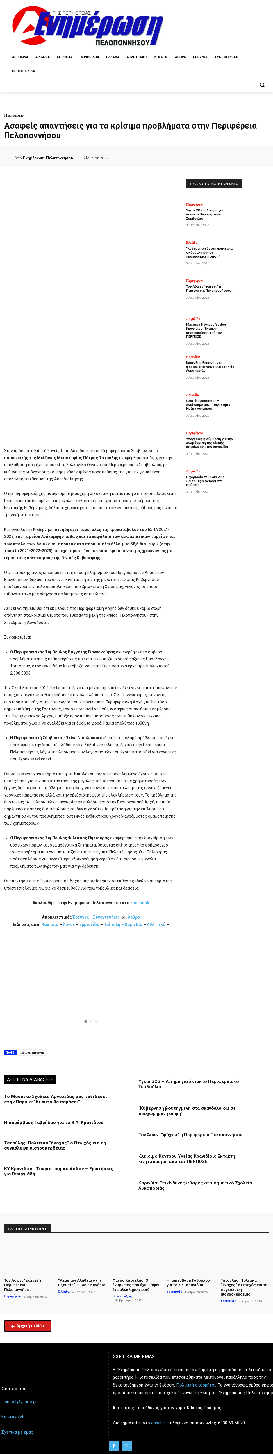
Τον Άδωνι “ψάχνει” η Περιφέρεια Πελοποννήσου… (191, 1134)
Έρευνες (81, 917)
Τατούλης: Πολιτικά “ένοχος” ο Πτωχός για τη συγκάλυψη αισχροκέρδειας (53, 1145)
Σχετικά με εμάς (17, 1430)
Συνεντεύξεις (106, 917)
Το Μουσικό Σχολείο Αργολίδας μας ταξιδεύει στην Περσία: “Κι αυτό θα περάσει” (59, 1099)
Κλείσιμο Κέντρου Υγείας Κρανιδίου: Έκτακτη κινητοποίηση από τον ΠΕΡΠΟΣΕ (185, 1158)
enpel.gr (158, 1421)
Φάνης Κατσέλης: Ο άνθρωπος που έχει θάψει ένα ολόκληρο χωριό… (135, 1283)
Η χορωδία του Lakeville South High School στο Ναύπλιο (209, 479)
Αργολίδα (193, 318)
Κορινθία (133, 924)
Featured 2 (174, 1290)
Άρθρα (134, 917)
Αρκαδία (192, 395)
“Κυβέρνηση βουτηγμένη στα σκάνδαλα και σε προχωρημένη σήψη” (208, 252)
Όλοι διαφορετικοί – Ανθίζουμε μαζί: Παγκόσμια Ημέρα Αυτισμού (207, 404)
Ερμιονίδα (89, 924)
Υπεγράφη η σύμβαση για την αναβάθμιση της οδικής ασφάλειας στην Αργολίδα (209, 442)
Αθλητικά (156, 924)
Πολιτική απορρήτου (196, 1383)
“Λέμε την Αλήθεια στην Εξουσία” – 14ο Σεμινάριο (81, 1281)
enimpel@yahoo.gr (19, 1400)
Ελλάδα (191, 242)
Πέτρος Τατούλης (32, 1052)
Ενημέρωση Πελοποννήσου (48, 158)
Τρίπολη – (114, 924)
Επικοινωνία (13, 1415)
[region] (91, 987)
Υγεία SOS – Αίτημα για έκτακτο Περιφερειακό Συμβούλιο (204, 214)
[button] (262, 85)
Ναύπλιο (50, 924)
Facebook (139, 902)
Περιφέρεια (14, 115)
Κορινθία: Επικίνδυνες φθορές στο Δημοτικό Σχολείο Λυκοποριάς (209, 366)
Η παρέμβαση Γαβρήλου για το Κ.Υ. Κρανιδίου (52, 1122)
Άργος (69, 924)
